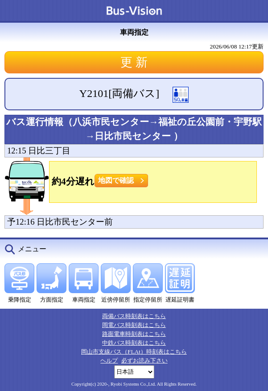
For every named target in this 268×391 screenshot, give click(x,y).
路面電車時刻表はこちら (134, 334)
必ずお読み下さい (144, 360)
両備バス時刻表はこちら (134, 316)
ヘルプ (109, 360)
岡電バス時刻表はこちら (134, 325)
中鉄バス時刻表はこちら (134, 342)
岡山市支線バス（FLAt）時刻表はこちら (134, 351)
